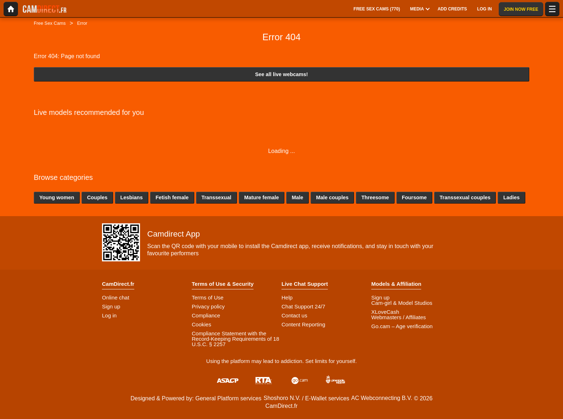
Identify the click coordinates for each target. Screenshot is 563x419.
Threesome (375, 197)
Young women (56, 197)
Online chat (115, 297)
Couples (97, 197)
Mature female (261, 197)
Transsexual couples (464, 197)
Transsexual (216, 197)
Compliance (206, 315)
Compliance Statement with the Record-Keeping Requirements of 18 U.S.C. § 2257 (235, 338)
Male (297, 197)
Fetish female (172, 197)
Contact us (294, 315)
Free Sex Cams (50, 23)
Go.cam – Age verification (402, 326)
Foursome (414, 197)
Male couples (332, 197)
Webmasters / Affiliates (398, 317)
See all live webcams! (281, 74)
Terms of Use (207, 297)
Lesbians (131, 197)
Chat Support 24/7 (303, 306)
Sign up (111, 306)
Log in (109, 315)
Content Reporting (303, 324)
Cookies (201, 324)
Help (287, 297)
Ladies (511, 197)
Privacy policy (208, 306)
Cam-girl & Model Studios (401, 303)
